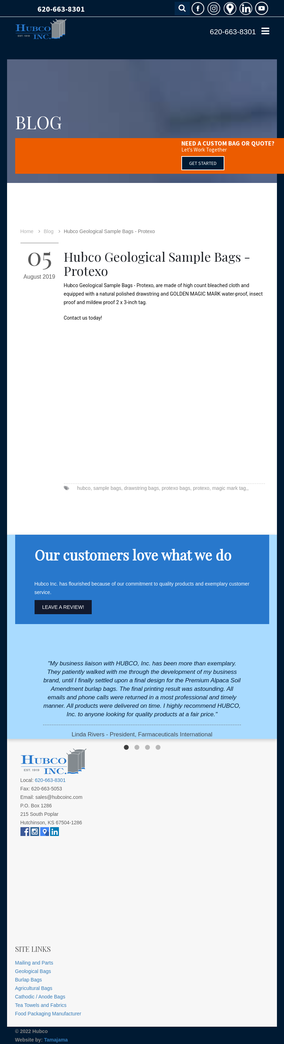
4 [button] (158, 747)
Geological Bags (33, 971)
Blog (49, 231)
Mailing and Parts (34, 963)
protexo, (202, 488)
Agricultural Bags (34, 988)
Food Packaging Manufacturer (48, 1013)
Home (27, 231)
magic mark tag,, (230, 488)
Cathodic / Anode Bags (40, 996)
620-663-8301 (61, 9)
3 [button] (147, 747)
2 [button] (136, 747)
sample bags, (107, 488)
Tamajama (56, 1040)
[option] (142, 699)
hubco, (84, 488)
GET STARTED (203, 163)
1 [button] (126, 747)
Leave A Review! (63, 607)
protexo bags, (177, 488)
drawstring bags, (142, 488)
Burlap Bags (28, 980)
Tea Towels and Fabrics (41, 1005)
